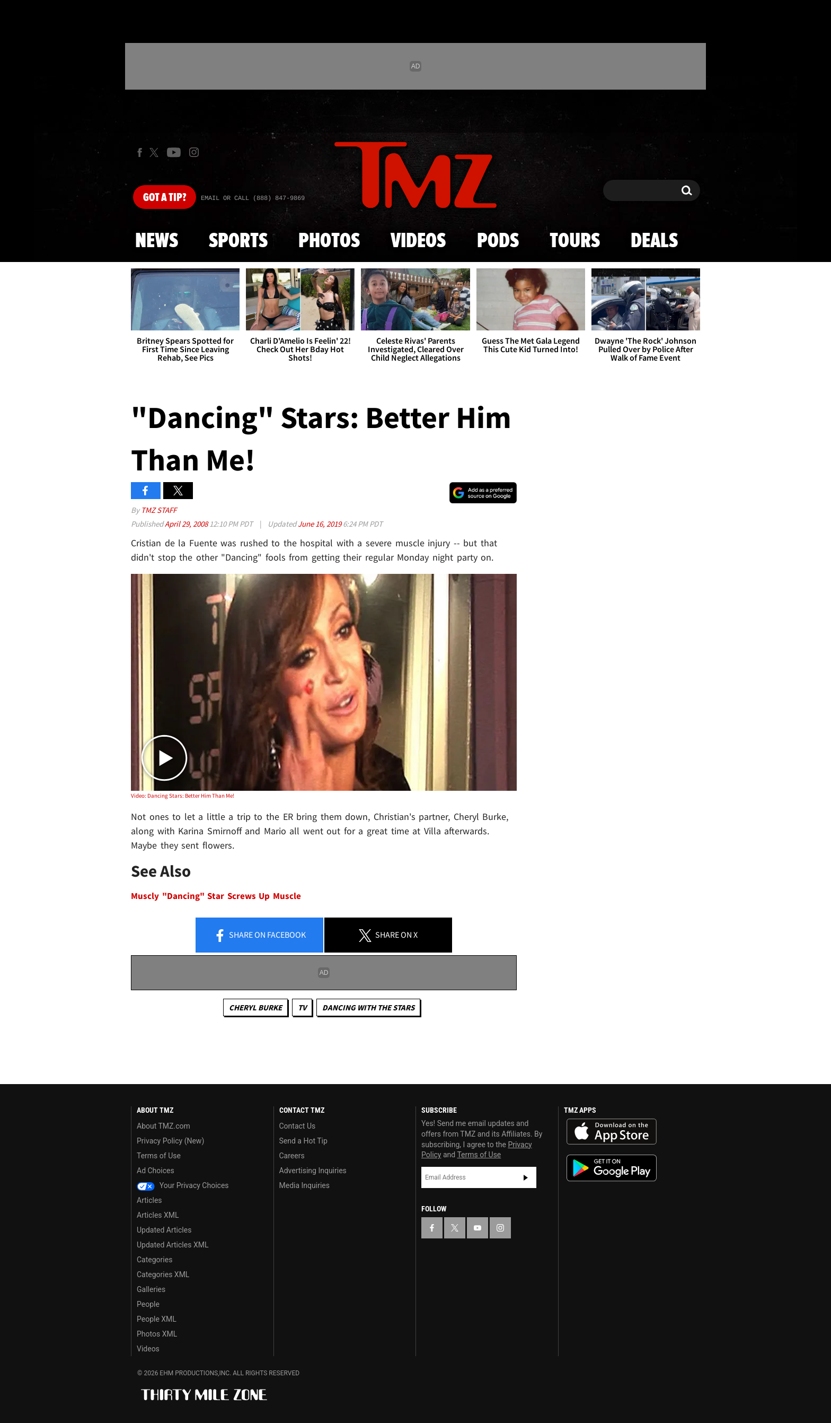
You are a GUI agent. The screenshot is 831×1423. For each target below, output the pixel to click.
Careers (292, 1155)
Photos (329, 241)
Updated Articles (164, 1230)
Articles (149, 1200)
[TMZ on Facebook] (139, 152)
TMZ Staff (158, 510)
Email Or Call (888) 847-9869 (253, 198)
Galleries (151, 1289)
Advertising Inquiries (313, 1170)
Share (260, 935)
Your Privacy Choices (183, 1185)
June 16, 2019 (320, 524)
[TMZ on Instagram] (194, 152)
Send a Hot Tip (303, 1141)
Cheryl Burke (255, 1007)
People (148, 1304)
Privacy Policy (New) (170, 1141)
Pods (498, 241)
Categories (154, 1259)
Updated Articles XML (172, 1245)
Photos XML (157, 1334)
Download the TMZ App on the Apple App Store (612, 1132)
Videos (418, 241)
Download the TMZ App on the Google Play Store (612, 1168)
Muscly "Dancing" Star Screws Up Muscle (216, 896)
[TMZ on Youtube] (174, 152)
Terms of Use (159, 1155)
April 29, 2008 (187, 524)
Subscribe (525, 1177)
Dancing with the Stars (368, 1007)
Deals (654, 241)
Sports (238, 241)
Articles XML (158, 1215)
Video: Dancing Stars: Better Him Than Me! (182, 795)
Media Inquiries (304, 1185)
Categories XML (163, 1274)
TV (302, 1007)
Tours (575, 241)
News (156, 241)
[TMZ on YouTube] (477, 1227)
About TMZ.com (163, 1126)
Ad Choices (155, 1170)
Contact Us (297, 1126)
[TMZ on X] (155, 152)
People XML (156, 1319)
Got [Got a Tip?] (164, 198)
